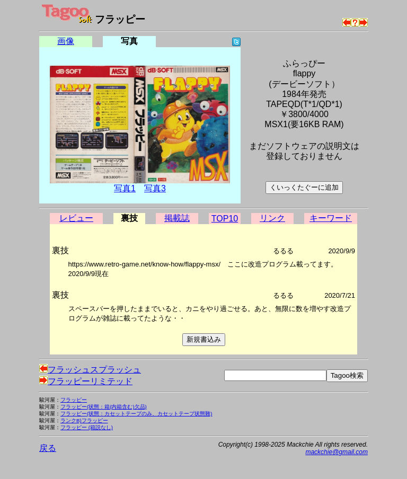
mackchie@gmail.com (336, 452)
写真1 (125, 188)
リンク (272, 218)
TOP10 (224, 218)
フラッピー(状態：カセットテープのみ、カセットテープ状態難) (136, 413)
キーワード (330, 218)
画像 (65, 41)
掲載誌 (177, 218)
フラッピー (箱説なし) (86, 427)
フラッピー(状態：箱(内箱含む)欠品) (103, 407)
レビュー (76, 218)
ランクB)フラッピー (84, 420)
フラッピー (73, 400)
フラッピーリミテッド (85, 381)
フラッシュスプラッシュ (90, 369)
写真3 (155, 188)
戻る (47, 448)
